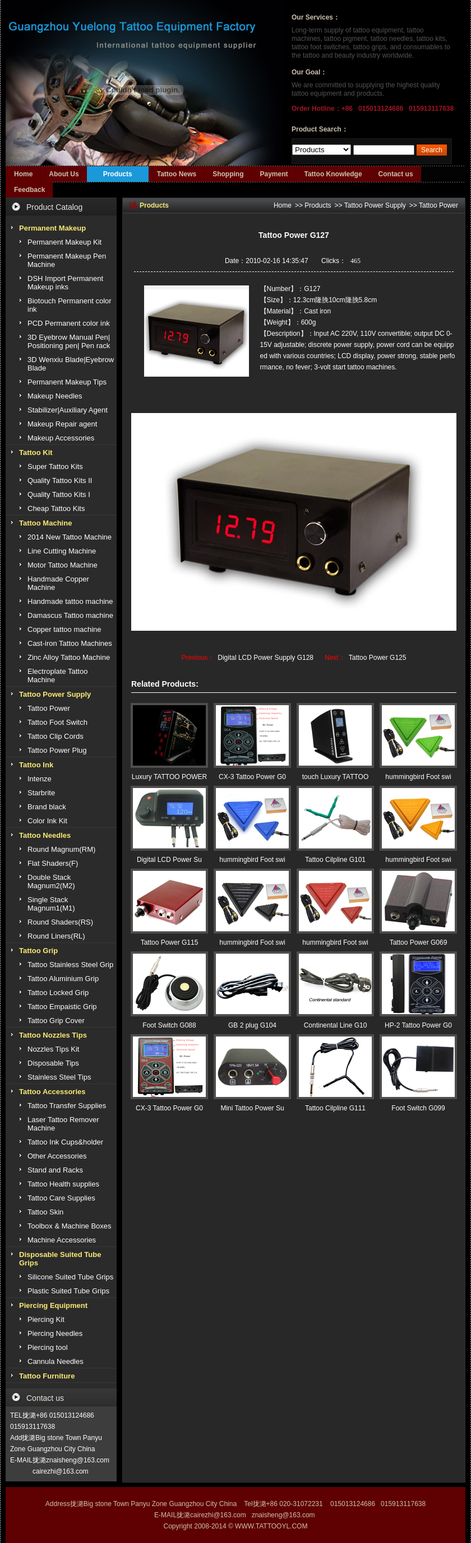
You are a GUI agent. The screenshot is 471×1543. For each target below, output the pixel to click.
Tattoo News (176, 174)
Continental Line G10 (335, 1025)
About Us (63, 174)
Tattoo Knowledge (333, 174)
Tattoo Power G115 (169, 942)
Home (23, 174)
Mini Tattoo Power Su (252, 1108)
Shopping (228, 174)
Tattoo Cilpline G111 (335, 1108)
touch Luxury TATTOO (335, 777)
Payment (274, 174)
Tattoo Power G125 (378, 658)
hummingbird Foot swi (418, 777)
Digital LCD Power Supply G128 (265, 658)
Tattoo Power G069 (418, 942)
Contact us (395, 174)
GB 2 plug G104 (252, 1025)
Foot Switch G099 (418, 1108)
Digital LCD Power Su (169, 860)
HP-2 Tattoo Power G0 (418, 1025)
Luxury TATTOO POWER (169, 777)
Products (117, 174)
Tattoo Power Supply (375, 205)
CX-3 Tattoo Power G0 (252, 777)
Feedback (29, 190)
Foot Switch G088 (169, 1025)
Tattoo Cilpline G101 (335, 860)
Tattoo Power (438, 205)
